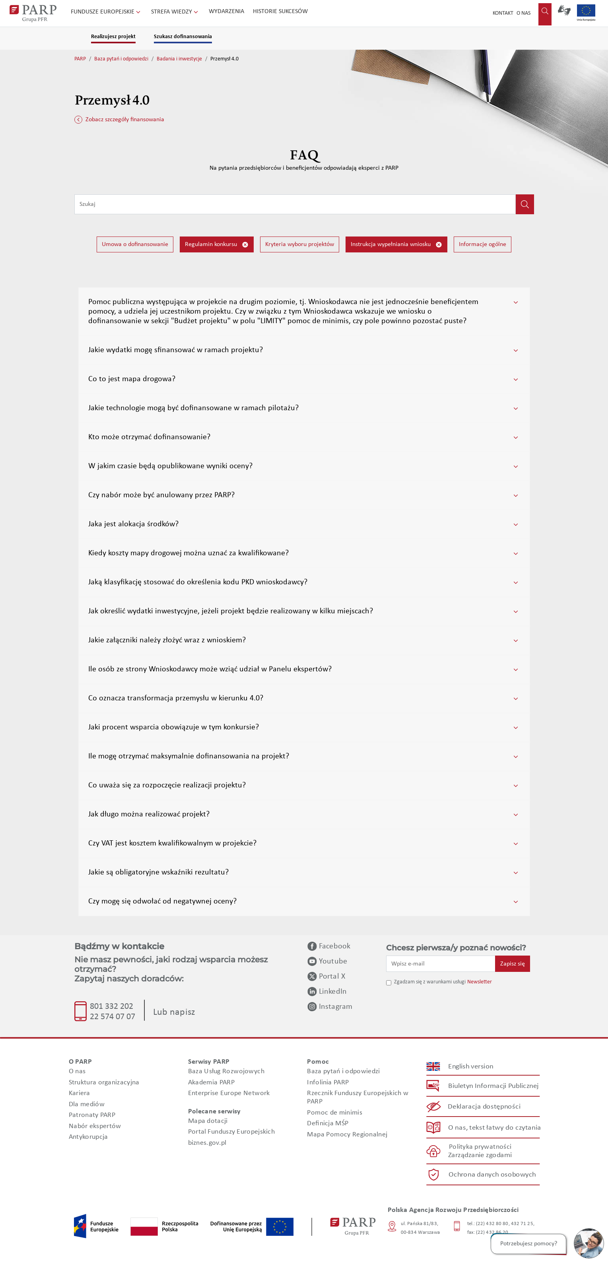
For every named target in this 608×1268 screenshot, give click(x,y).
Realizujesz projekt (113, 37)
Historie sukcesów (280, 11)
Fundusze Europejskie (106, 12)
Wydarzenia (226, 11)
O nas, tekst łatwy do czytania (494, 1127)
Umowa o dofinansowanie (135, 244)
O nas (523, 13)
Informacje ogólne (482, 244)
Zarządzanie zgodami (480, 1155)
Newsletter (479, 982)
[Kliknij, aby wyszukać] (525, 204)
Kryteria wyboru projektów (299, 244)
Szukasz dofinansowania (183, 37)
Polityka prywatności (480, 1147)
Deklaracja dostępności (484, 1106)
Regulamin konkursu (217, 244)
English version (470, 1066)
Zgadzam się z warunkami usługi (430, 982)
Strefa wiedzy (175, 12)
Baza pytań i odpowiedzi (121, 59)
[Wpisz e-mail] (441, 963)
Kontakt (503, 13)
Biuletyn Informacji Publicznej (493, 1086)
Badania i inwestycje (179, 59)
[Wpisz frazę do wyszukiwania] (295, 204)
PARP (80, 59)
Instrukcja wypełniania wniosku (396, 244)
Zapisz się (512, 964)
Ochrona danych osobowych (492, 1174)
